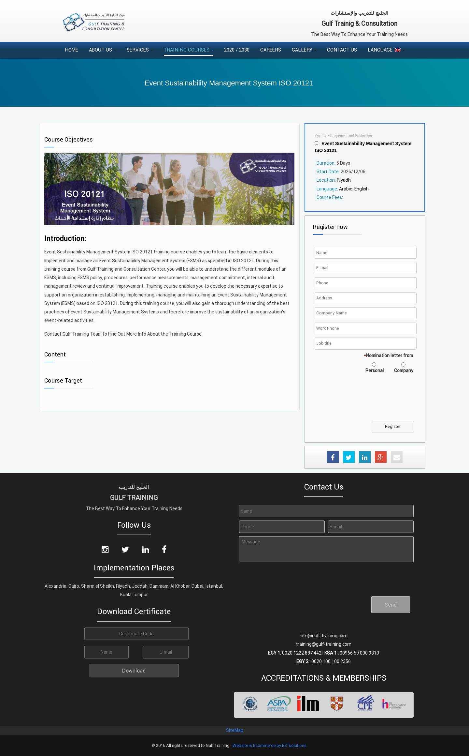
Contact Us (342, 50)
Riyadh (344, 180)
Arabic (345, 189)
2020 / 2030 (236, 50)
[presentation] (365, 401)
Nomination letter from (388, 355)
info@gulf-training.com (324, 635)
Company (403, 370)
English (361, 189)
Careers (270, 50)
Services (140, 50)
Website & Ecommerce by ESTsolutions (269, 745)
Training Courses (188, 50)
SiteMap (234, 730)
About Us (102, 50)
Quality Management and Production (343, 136)
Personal (374, 370)
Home (71, 50)
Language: (386, 50)
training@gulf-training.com (323, 644)
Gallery (304, 50)
